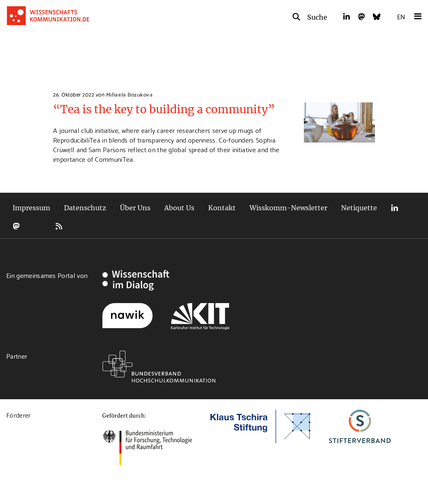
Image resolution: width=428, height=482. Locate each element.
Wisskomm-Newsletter (288, 208)
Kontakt (222, 208)
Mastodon (16, 226)
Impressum (31, 208)
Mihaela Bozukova (129, 94)
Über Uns (135, 208)
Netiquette (359, 208)
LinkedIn (395, 208)
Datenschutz (85, 208)
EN (401, 16)
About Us (179, 208)
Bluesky (38, 226)
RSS (59, 226)
